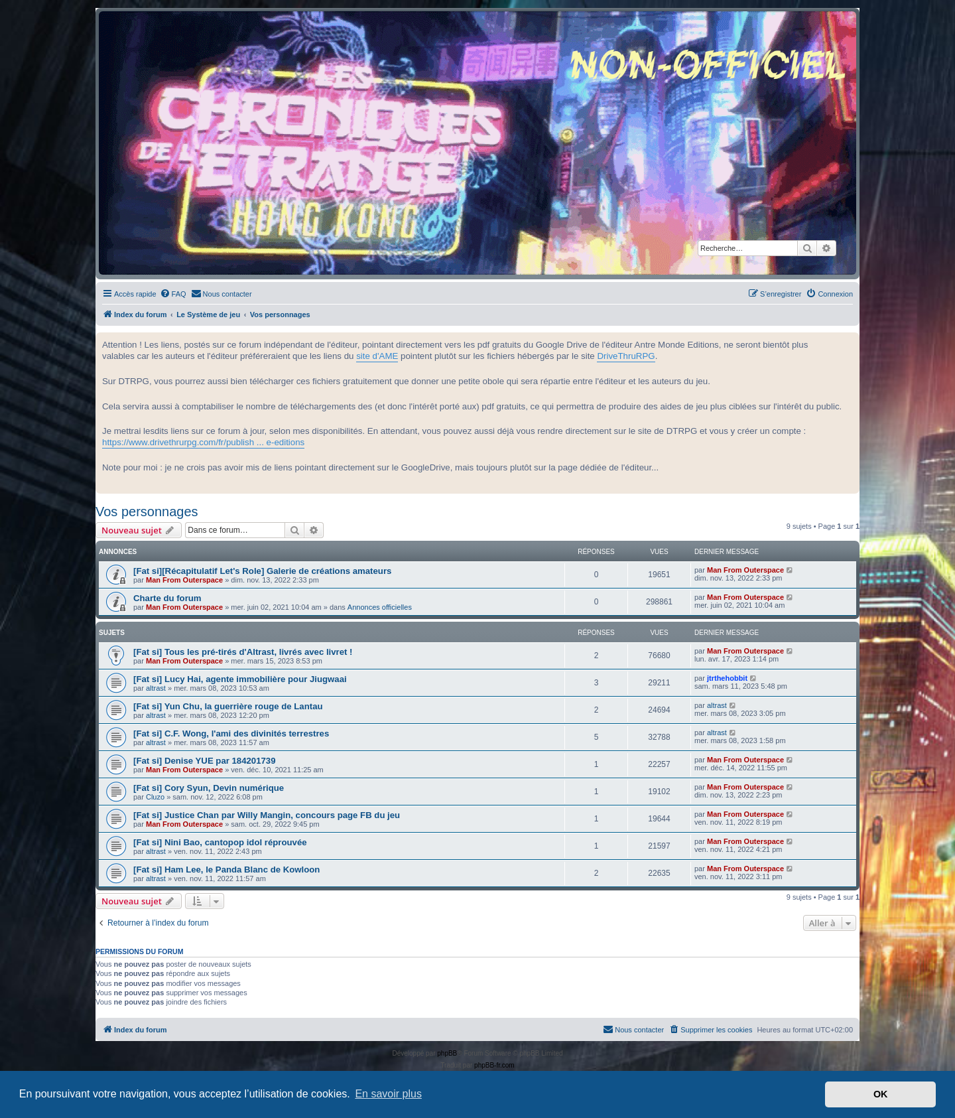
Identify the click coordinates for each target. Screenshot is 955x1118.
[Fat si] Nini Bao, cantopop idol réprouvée (220, 842)
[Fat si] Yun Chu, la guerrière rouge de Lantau (228, 706)
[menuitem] (173, 294)
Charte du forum (167, 598)
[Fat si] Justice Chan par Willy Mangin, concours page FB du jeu (266, 815)
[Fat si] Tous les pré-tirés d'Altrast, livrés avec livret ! (243, 652)
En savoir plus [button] (388, 1093)
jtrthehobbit (727, 678)
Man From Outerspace (184, 580)
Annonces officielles (380, 607)
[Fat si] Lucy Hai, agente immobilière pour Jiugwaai (240, 679)
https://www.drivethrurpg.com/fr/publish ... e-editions (203, 442)
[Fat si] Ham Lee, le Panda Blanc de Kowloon (226, 869)
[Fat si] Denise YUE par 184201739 (204, 761)
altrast (156, 688)
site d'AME (377, 356)
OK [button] (880, 1094)
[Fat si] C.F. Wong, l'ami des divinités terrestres (231, 733)
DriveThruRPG (626, 356)
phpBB (447, 1053)
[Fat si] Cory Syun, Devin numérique (208, 788)
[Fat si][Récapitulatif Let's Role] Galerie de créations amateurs (262, 571)
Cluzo (155, 797)
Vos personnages (147, 511)
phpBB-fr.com (494, 1065)
